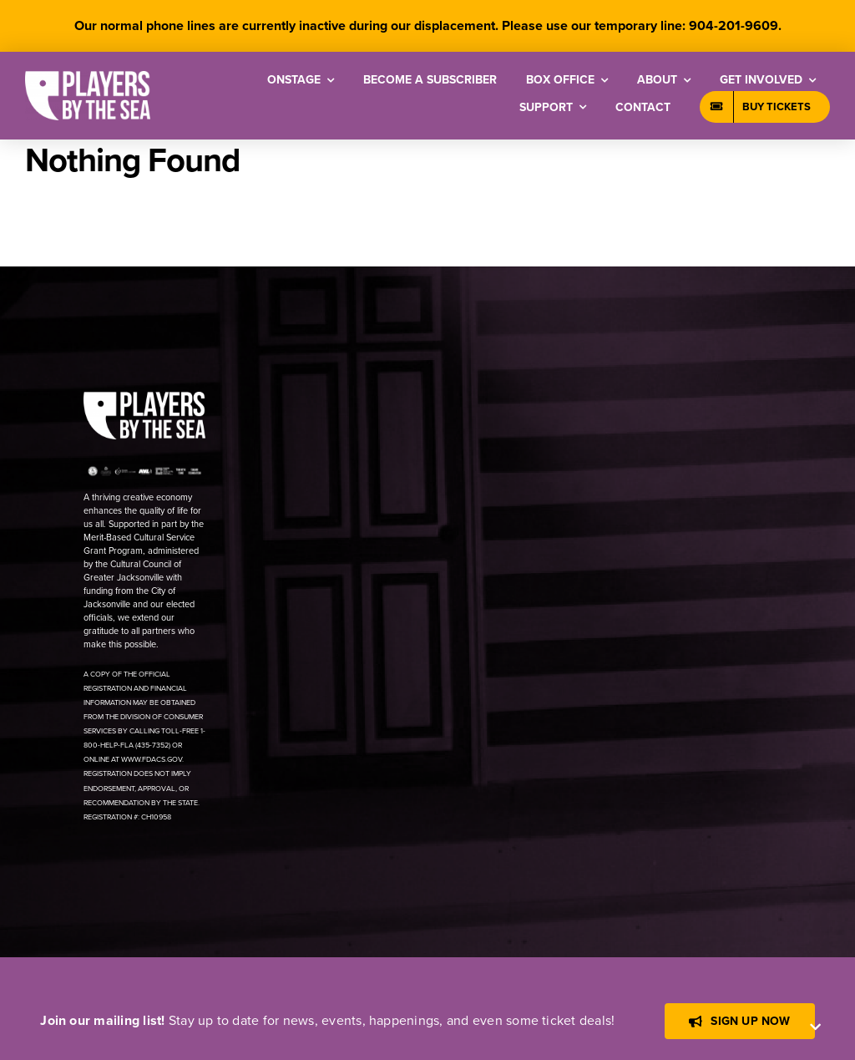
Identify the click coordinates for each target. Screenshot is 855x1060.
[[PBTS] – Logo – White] (87, 77)
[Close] (815, 1027)
